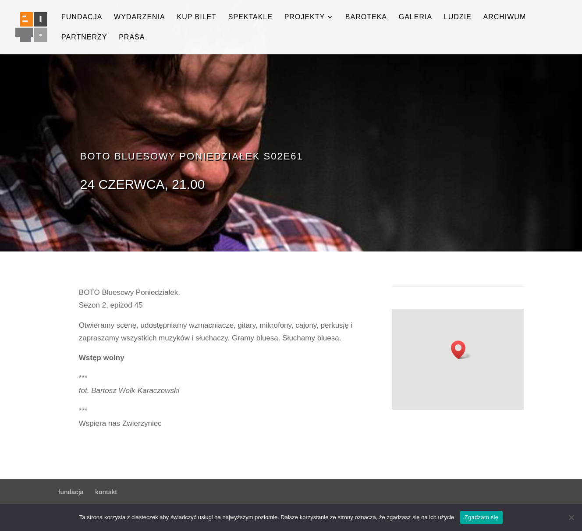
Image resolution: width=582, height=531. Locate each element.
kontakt (106, 492)
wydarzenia (139, 17)
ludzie (458, 17)
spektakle (250, 17)
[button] (461, 349)
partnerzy (84, 37)
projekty (304, 17)
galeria (415, 17)
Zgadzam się (481, 517)
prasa (132, 37)
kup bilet (196, 17)
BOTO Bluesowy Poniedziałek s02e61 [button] (191, 156)
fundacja (81, 17)
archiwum (504, 17)
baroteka (366, 17)
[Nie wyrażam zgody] (571, 517)
